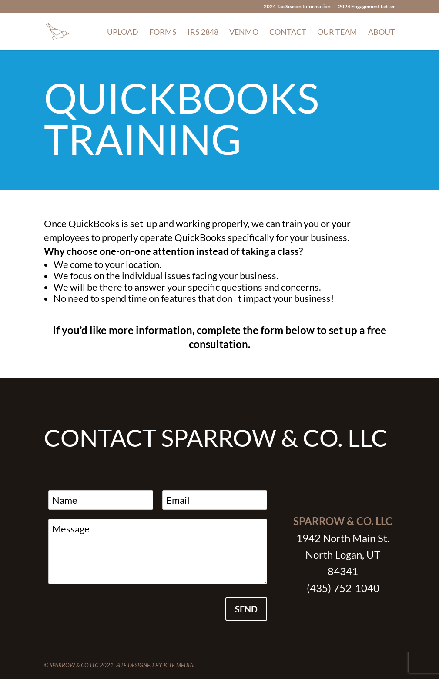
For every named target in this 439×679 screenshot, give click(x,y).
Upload (122, 33)
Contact (287, 33)
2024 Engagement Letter (366, 7)
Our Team (337, 33)
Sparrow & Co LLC (74, 665)
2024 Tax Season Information (297, 7)
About (381, 33)
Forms (163, 33)
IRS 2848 (203, 33)
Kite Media (178, 665)
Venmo (243, 33)
